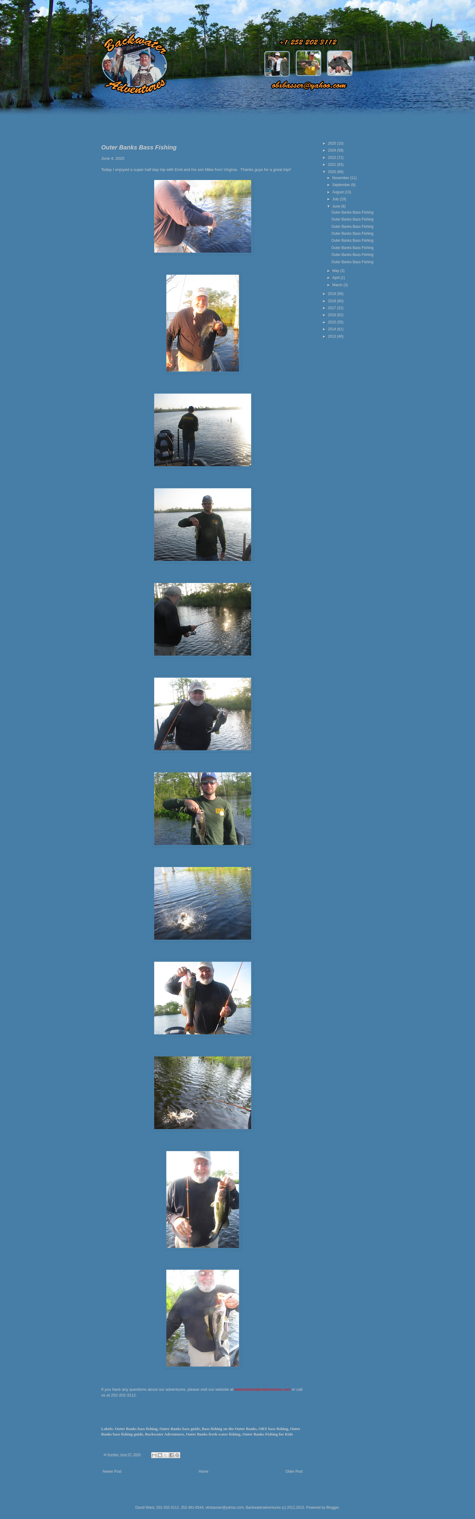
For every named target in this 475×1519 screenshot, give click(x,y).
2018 (332, 301)
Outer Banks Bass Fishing (352, 212)
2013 (332, 336)
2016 (332, 315)
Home (203, 1471)
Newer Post (112, 1471)
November (341, 178)
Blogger (332, 1507)
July (336, 199)
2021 (332, 164)
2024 (332, 150)
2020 (332, 172)
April (336, 278)
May (336, 271)
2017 (332, 308)
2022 (332, 158)
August (338, 192)
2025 (332, 143)
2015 (332, 322)
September (341, 185)
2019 (332, 294)
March (338, 285)
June (336, 206)
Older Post (294, 1471)
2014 (332, 329)
